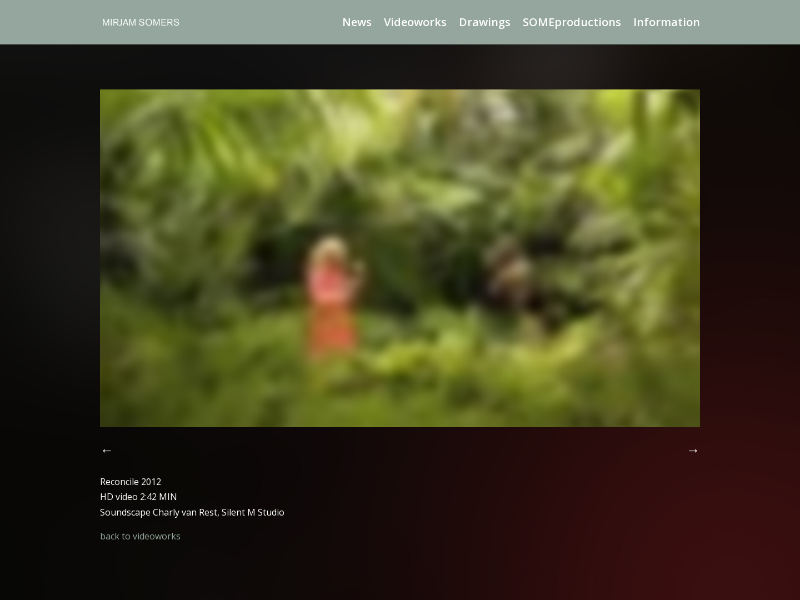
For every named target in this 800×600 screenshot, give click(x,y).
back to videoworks (140, 536)
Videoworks (415, 23)
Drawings (485, 23)
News (357, 23)
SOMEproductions (572, 23)
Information (666, 23)
